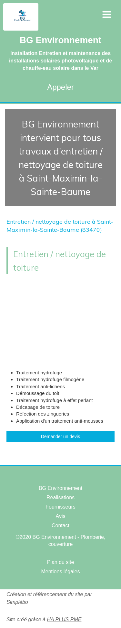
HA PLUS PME (64, 619)
